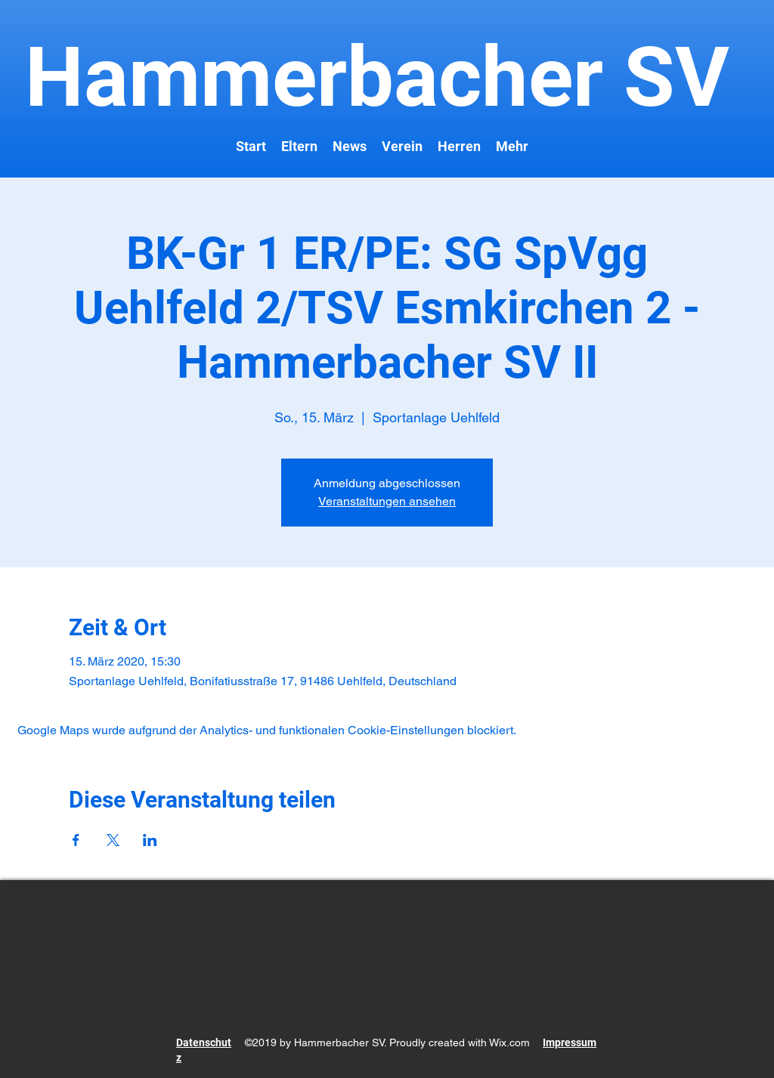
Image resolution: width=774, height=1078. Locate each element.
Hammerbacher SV (367, 77)
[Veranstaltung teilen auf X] (113, 840)
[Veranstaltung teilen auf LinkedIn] (150, 840)
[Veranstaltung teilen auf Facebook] (76, 840)
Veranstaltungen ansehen (387, 501)
